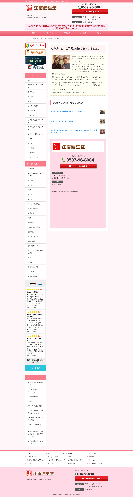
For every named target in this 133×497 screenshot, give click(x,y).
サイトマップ (32, 143)
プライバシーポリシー (35, 157)
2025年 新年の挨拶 (35, 406)
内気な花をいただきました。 (35, 426)
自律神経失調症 (33, 208)
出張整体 (31, 115)
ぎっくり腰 (31, 185)
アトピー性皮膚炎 (34, 204)
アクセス (99, 33)
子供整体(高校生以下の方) (35, 121)
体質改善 (31, 213)
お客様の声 (66, 33)
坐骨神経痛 (31, 169)
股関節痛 (31, 222)
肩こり (30, 194)
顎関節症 (31, 232)
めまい (30, 199)
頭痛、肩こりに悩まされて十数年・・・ (64, 121)
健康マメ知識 (32, 276)
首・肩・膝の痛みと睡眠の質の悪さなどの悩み (66, 111)
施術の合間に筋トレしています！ (35, 442)
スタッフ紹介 (83, 33)
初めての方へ (32, 110)
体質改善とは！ (33, 396)
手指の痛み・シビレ (34, 246)
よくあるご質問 (33, 106)
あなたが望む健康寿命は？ (35, 384)
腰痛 (29, 190)
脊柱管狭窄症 (32, 241)
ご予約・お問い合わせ (35, 134)
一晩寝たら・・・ (34, 401)
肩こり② (31, 180)
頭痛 (29, 257)
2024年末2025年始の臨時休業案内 (35, 419)
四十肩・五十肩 (33, 236)
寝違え (30, 262)
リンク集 (31, 148)
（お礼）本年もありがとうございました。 (35, 412)
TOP (33, 33)
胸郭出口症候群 (33, 267)
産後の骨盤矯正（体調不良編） (35, 175)
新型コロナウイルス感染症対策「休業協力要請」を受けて (35, 434)
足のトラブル (32, 271)
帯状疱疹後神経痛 (34, 227)
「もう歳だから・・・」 (32, 391)
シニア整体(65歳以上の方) (35, 128)
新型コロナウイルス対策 (35, 86)
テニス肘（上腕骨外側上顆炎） (35, 252)
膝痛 (29, 218)
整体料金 (50, 33)
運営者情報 (31, 152)
